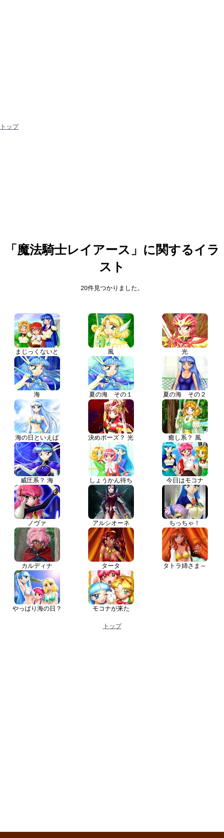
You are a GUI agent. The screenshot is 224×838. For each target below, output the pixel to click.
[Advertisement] (112, 188)
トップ (9, 126)
